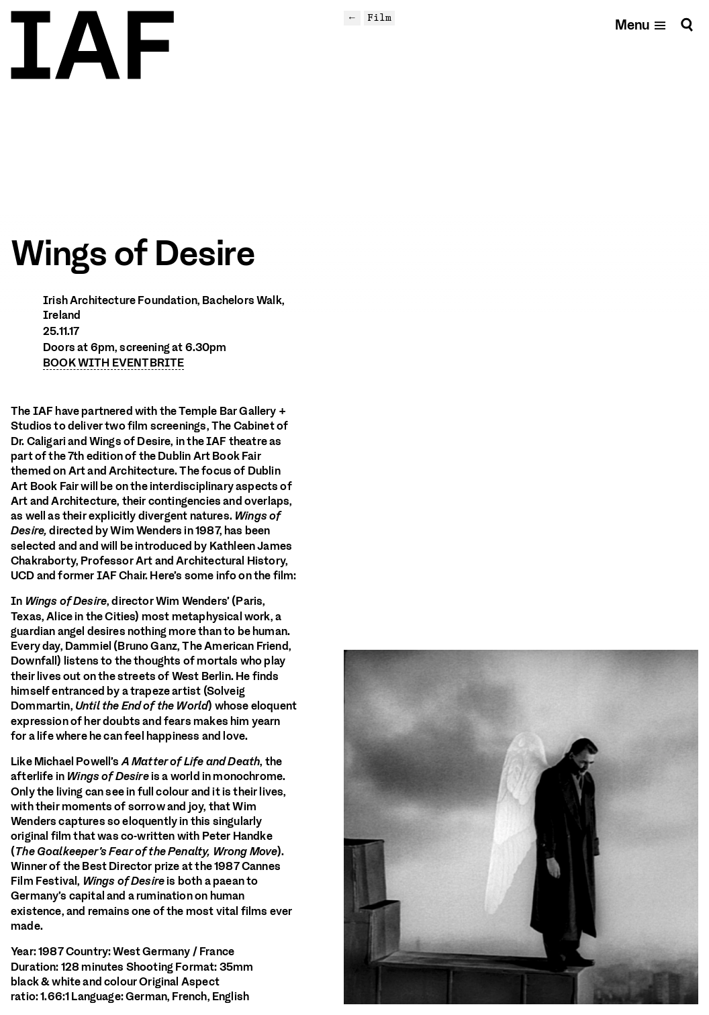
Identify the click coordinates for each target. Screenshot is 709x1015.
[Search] (686, 24)
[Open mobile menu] (640, 24)
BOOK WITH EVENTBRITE (113, 362)
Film (379, 17)
